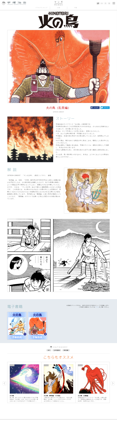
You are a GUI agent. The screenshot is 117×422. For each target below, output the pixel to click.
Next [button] (112, 383)
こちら (97, 307)
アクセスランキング (41, 7)
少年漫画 (57, 350)
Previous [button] (4, 383)
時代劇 (66, 350)
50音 (58, 7)
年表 (75, 7)
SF (49, 350)
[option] (24, 382)
